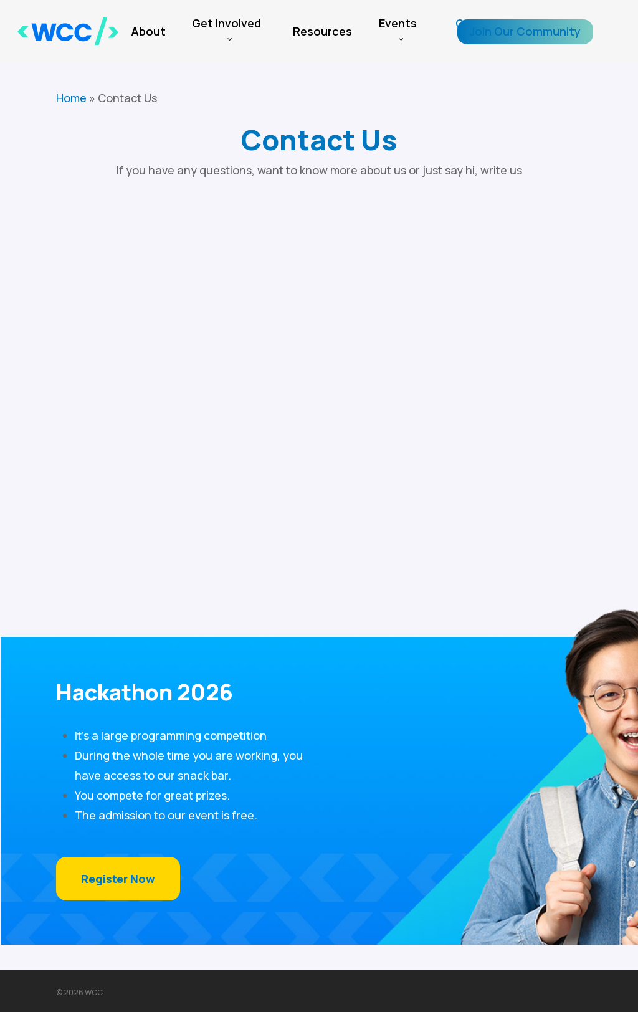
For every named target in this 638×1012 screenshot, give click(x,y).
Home (71, 97)
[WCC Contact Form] (318, 365)
